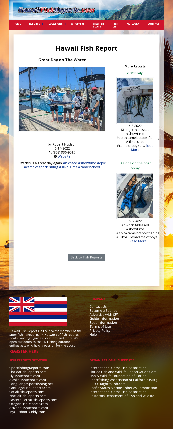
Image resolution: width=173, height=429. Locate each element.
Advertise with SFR (104, 314)
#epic (101, 163)
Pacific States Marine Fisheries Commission (123, 388)
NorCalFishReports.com (27, 396)
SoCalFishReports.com (26, 392)
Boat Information (103, 322)
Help (93, 334)
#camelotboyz (89, 167)
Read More (138, 241)
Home (17, 23)
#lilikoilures (68, 167)
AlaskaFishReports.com (27, 380)
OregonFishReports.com (28, 404)
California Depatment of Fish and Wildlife (122, 396)
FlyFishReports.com (24, 376)
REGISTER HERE (23, 351)
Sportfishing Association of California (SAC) (123, 380)
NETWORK (133, 23)
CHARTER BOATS (98, 25)
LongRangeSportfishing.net (31, 384)
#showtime (87, 163)
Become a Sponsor (104, 310)
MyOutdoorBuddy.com (27, 412)
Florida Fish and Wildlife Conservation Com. (123, 372)
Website (64, 156)
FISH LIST (115, 25)
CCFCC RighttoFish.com (108, 384)
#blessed (70, 163)
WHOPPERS (77, 23)
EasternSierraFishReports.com (33, 400)
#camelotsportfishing (41, 167)
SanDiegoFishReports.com (30, 388)
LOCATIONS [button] (55, 23)
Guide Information (104, 318)
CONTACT (153, 23)
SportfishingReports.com (29, 368)
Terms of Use (100, 326)
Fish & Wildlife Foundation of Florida (118, 376)
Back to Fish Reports (86, 257)
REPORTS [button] (34, 23)
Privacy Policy (100, 330)
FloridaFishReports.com (27, 372)
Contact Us (98, 306)
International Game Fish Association (118, 368)
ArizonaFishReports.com (28, 408)
